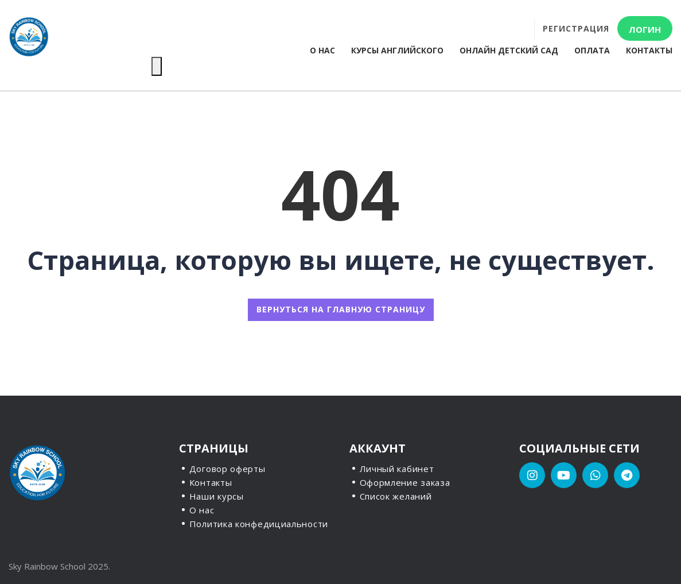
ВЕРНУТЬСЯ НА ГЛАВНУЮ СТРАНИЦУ (340, 309)
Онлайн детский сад (509, 50)
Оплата (592, 50)
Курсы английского (397, 50)
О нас (322, 50)
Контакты (649, 50)
